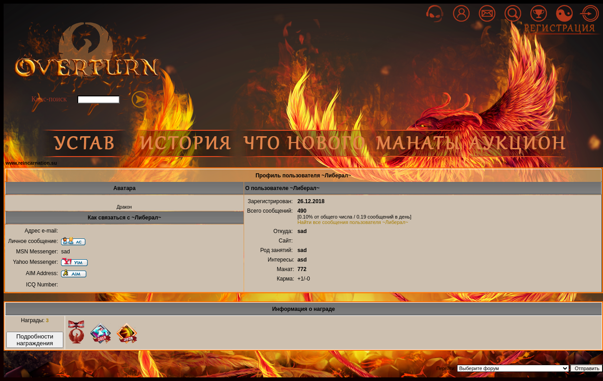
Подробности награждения (34, 340)
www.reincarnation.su (31, 163)
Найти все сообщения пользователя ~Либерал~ (352, 222)
